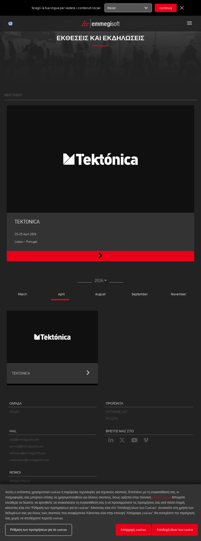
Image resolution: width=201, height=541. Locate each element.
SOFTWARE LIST (116, 411)
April (61, 294)
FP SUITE (112, 418)
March (22, 294)
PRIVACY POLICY (20, 481)
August (100, 294)
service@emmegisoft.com (26, 446)
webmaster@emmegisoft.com (29, 460)
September (140, 294)
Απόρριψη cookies (133, 529)
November (178, 294)
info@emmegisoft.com (24, 439)
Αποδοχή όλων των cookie (175, 529)
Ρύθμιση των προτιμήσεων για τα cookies (38, 529)
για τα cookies (161, 497)
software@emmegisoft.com (27, 453)
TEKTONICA (27, 222)
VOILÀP (14, 411)
